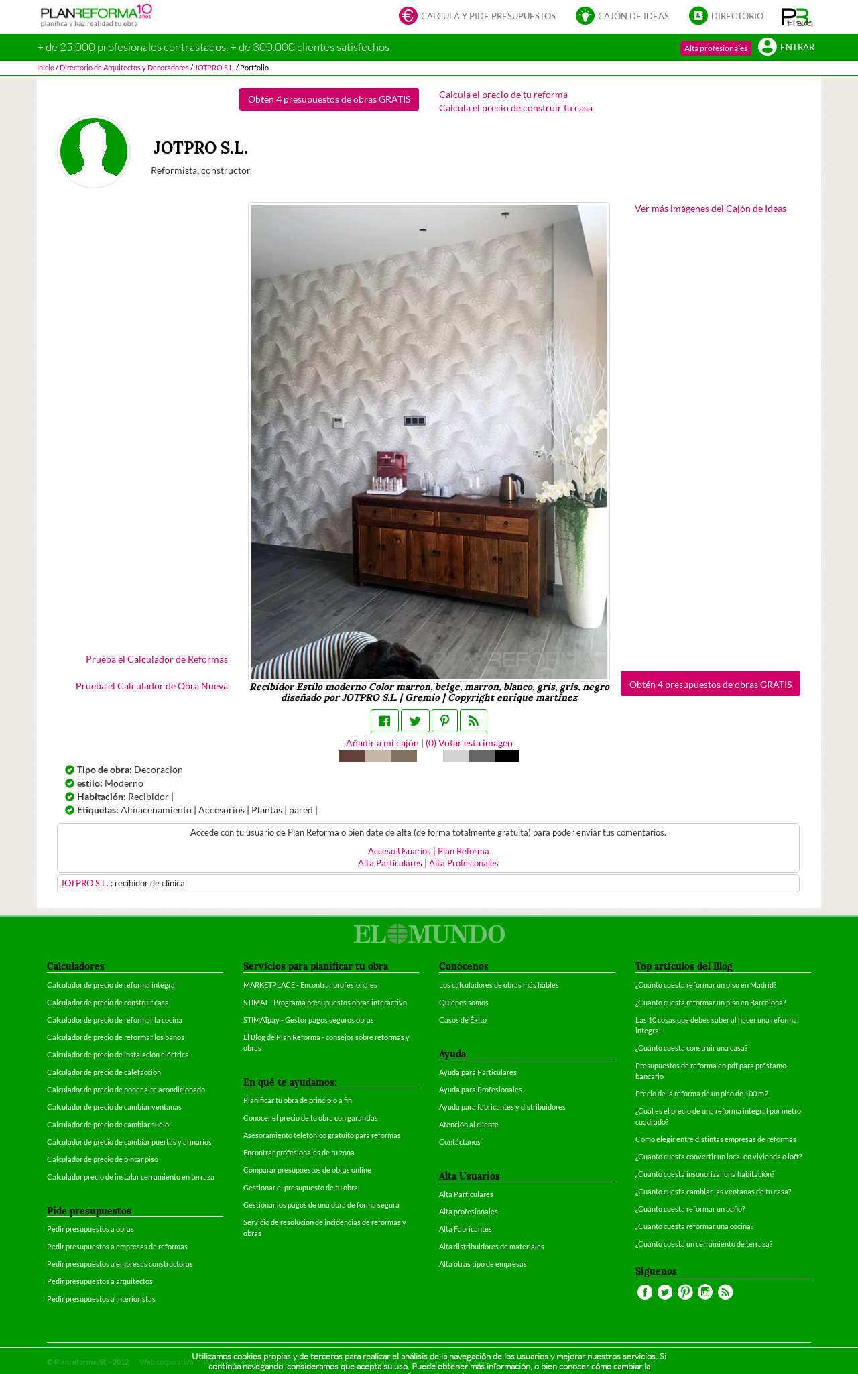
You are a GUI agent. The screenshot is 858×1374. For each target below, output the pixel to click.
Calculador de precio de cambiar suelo (108, 1124)
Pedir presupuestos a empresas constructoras (120, 1263)
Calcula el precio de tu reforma (503, 94)
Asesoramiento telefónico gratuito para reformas (322, 1135)
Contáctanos (460, 1141)
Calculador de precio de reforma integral (112, 984)
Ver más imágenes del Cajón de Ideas (710, 208)
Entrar (786, 48)
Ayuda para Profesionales (480, 1089)
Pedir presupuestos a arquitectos (100, 1281)
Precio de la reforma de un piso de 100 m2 (701, 1093)
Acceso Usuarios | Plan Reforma (428, 851)
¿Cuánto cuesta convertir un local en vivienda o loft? (718, 1156)
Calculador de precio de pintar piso (102, 1159)
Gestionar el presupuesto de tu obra (300, 1187)
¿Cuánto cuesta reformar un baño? (690, 1208)
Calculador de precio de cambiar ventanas (114, 1106)
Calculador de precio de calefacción (104, 1072)
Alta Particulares (390, 863)
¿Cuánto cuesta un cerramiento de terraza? (703, 1243)
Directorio (726, 17)
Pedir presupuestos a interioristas (101, 1298)
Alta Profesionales (464, 863)
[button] (797, 17)
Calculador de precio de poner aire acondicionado (126, 1089)
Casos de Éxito (463, 1019)
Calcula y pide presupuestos (477, 17)
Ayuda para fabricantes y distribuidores (502, 1106)
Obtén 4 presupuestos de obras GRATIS (329, 99)
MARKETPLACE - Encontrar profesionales (310, 984)
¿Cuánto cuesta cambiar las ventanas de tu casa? (713, 1191)
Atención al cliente (469, 1124)
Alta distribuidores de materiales (491, 1246)
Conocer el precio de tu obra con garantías (310, 1117)
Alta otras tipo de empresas (483, 1263)
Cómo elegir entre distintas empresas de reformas (715, 1139)
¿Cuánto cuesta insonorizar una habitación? (704, 1173)
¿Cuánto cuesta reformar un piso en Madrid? (705, 984)
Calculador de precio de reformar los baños (115, 1037)
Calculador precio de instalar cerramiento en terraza (130, 1176)
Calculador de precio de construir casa (108, 1002)
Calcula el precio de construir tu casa (516, 107)
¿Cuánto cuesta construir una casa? (691, 1047)
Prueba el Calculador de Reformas (157, 659)
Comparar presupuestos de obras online (307, 1169)
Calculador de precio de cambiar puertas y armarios (129, 1141)
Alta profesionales (715, 48)
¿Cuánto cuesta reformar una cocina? (694, 1226)
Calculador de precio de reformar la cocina (114, 1019)
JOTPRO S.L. (85, 883)
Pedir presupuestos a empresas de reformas (117, 1246)
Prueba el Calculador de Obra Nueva (152, 685)
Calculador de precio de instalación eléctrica (118, 1054)
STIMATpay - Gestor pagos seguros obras (308, 1019)
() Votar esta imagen (469, 742)
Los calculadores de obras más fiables (499, 984)
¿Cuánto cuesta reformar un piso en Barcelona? (710, 1002)
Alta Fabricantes (465, 1228)
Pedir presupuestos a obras (90, 1228)
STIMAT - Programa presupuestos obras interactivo (325, 1002)
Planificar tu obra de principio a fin (297, 1100)
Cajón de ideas (622, 17)
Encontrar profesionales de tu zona (299, 1152)
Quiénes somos (464, 1002)
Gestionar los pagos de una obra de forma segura (321, 1204)
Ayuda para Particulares (478, 1072)
